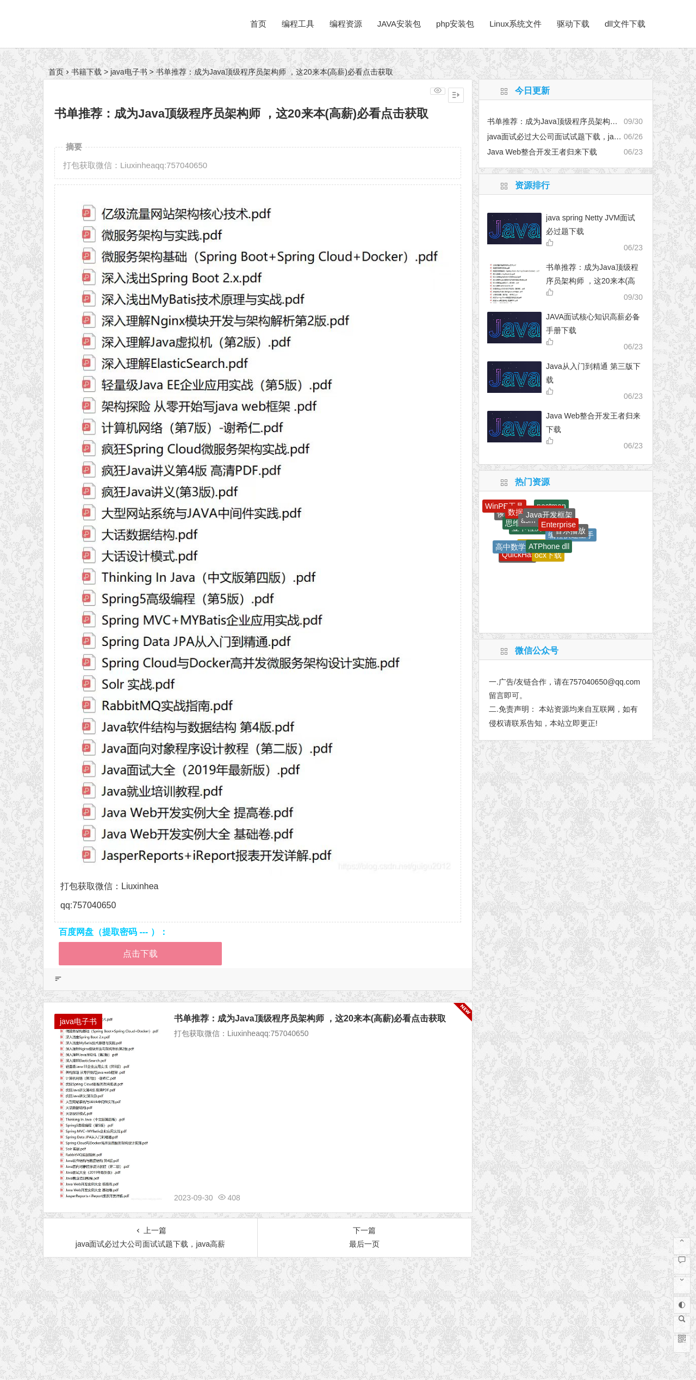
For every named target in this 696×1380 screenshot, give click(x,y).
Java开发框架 (549, 514)
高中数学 (510, 547)
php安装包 (455, 23)
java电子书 (128, 71)
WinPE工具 (504, 506)
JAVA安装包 (399, 23)
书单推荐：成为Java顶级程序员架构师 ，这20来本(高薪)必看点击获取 (310, 1018)
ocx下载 (548, 555)
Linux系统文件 (515, 23)
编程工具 (298, 23)
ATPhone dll (549, 546)
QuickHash (520, 554)
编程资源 (346, 23)
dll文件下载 (625, 23)
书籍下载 (86, 71)
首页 (258, 23)
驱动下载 (573, 23)
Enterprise (558, 524)
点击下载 (140, 953)
